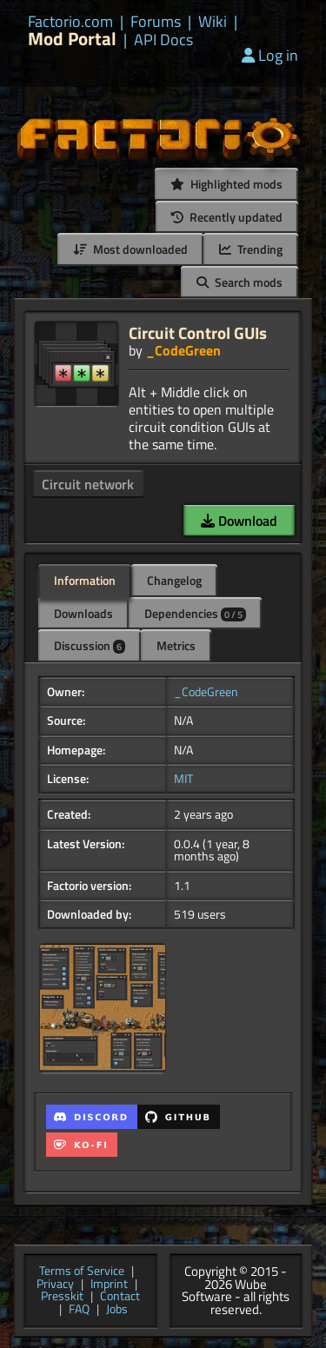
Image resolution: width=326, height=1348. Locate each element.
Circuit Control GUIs (198, 332)
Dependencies (195, 613)
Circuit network (88, 484)
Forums (155, 22)
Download (239, 520)
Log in (270, 55)
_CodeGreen (183, 350)
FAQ (79, 1310)
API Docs (163, 40)
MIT (183, 778)
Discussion (89, 645)
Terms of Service (81, 1271)
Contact (120, 1297)
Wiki (212, 22)
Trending (251, 249)
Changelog (174, 580)
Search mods (239, 282)
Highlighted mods (226, 184)
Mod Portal (72, 39)
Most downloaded (130, 249)
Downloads (83, 613)
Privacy (55, 1285)
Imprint (109, 1285)
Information (85, 580)
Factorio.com (70, 22)
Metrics (176, 645)
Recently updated (227, 217)
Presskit (62, 1297)
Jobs (117, 1310)
